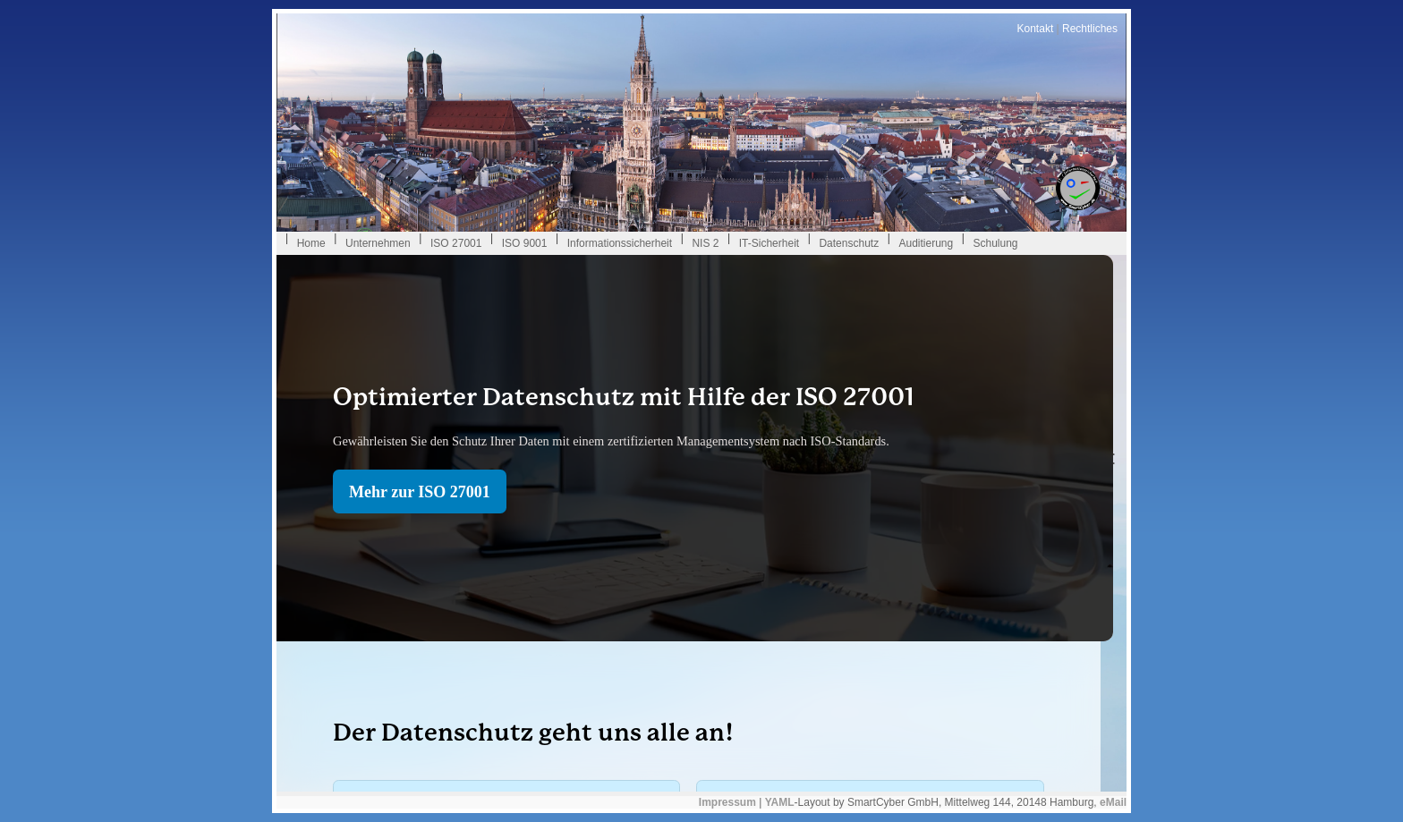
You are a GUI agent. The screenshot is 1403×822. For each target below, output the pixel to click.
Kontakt (1035, 28)
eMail (1113, 802)
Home (311, 243)
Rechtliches (1090, 28)
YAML (780, 802)
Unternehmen (378, 243)
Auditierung (925, 243)
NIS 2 (705, 243)
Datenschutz (849, 243)
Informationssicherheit (619, 243)
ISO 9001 (525, 243)
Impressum (727, 802)
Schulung (995, 243)
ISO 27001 (455, 243)
